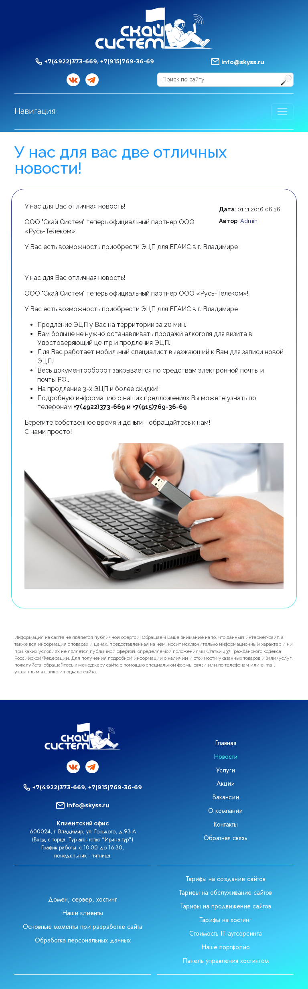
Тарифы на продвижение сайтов (225, 906)
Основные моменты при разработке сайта (82, 926)
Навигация (35, 111)
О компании (225, 810)
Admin (248, 220)
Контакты (225, 824)
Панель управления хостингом (225, 960)
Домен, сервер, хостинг (82, 899)
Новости (225, 756)
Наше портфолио (225, 947)
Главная (225, 743)
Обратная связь (225, 838)
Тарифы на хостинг (225, 919)
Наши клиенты (82, 913)
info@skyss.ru (242, 62)
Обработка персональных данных (83, 940)
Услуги (225, 770)
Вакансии (225, 797)
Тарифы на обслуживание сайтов (225, 892)
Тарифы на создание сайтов (225, 879)
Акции (226, 783)
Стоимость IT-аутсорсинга (225, 933)
